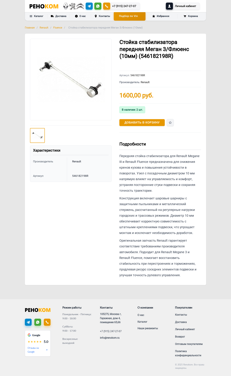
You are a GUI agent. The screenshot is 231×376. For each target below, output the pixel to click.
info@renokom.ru (110, 337)
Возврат (180, 336)
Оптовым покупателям (189, 344)
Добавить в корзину (142, 122)
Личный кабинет (185, 329)
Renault (44, 27)
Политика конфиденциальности (188, 353)
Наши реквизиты (147, 328)
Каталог (36, 16)
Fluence (57, 27)
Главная (30, 27)
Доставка (58, 16)
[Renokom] (43, 6)
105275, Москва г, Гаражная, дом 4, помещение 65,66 (110, 318)
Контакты (102, 16)
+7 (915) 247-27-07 (111, 331)
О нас (80, 16)
